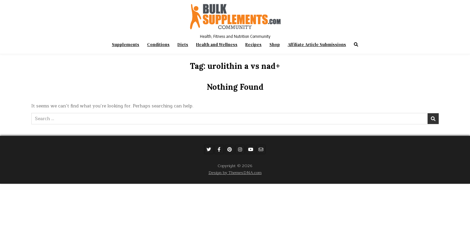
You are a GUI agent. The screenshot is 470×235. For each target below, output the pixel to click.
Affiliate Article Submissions (317, 44)
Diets (182, 44)
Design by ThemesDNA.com (235, 172)
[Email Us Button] (261, 149)
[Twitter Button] (209, 149)
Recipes (253, 44)
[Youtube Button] (250, 149)
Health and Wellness (216, 44)
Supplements (125, 44)
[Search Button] (356, 45)
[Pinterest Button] (229, 149)
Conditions (158, 44)
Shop (274, 44)
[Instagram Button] (240, 149)
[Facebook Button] (219, 149)
